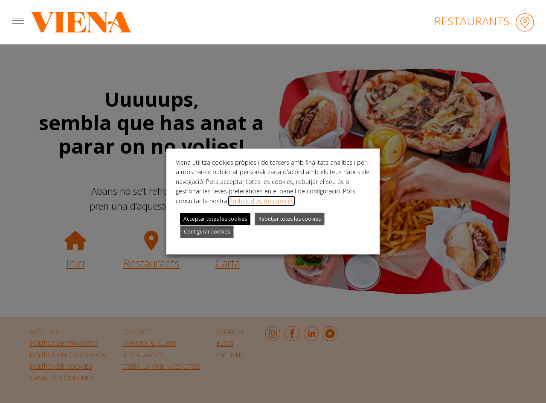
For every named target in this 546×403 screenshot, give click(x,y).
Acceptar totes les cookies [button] (215, 218)
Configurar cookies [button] (207, 231)
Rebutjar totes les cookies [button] (289, 218)
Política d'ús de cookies (261, 201)
